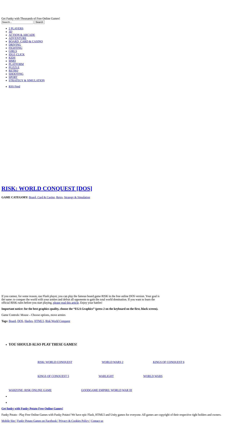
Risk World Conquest (57, 321)
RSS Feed (14, 86)
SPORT (13, 77)
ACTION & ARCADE (22, 34)
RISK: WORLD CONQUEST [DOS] (46, 188)
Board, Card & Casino (42, 197)
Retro (59, 197)
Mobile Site (8, 420)
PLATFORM (16, 64)
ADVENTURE (17, 38)
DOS (20, 321)
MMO (12, 60)
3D (10, 31)
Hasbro (29, 321)
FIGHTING (15, 47)
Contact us (97, 420)
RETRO (13, 70)
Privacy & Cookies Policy (74, 420)
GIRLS (13, 51)
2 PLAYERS (16, 28)
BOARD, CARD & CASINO (26, 41)
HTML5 (39, 321)
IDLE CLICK (17, 54)
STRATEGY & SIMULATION (27, 80)
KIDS (12, 57)
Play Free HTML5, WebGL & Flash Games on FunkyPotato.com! (62, 9)
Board (12, 321)
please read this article (66, 302)
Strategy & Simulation (77, 197)
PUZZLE (14, 67)
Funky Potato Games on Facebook (37, 420)
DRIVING (15, 44)
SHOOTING (16, 73)
